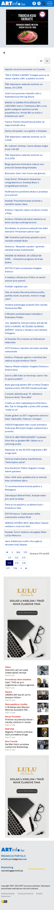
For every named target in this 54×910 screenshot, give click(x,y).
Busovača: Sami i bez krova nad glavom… (26, 173)
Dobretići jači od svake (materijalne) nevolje (16, 671)
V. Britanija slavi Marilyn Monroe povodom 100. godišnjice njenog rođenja (18, 708)
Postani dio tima (36, 868)
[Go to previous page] (12, 552)
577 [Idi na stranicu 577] (8, 568)
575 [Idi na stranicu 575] (17, 563)
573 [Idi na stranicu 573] (23, 557)
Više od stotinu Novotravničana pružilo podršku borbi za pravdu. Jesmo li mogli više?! (25, 295)
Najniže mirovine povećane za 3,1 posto (25, 69)
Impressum (6, 896)
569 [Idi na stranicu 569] (18, 552)
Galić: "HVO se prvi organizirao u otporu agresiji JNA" (19, 683)
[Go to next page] (21, 568)
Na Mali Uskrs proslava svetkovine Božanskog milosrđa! (17, 745)
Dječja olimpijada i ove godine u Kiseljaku (26, 130)
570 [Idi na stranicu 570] (25, 552)
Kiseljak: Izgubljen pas (16, 286)
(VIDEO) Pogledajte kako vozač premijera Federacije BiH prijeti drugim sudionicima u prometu (26, 428)
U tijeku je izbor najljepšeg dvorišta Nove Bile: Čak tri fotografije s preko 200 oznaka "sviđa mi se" (26, 406)
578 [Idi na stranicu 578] (15, 568)
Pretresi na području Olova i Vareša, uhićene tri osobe (19, 720)
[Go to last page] (26, 568)
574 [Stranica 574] (9, 563)
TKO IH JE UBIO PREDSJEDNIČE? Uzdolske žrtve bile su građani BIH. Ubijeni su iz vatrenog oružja (25, 440)
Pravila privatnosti (25, 893)
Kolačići (39, 893)
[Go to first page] (7, 552)
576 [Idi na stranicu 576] (24, 563)
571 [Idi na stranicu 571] (9, 557)
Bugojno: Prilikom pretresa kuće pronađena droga (18, 733)
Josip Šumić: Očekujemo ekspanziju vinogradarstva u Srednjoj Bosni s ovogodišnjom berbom (23, 182)
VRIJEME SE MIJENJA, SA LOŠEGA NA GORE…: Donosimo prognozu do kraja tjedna (24, 259)
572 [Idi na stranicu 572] (16, 557)
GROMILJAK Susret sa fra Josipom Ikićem (17, 696)
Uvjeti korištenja (8, 893)
